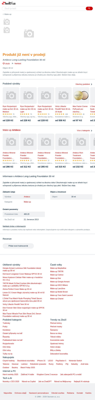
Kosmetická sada (57, 340)
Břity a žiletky (55, 350)
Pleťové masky (56, 327)
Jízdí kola (84, 364)
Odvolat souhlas (57, 393)
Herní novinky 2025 (10, 374)
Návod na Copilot (29, 381)
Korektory (6, 330)
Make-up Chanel (56, 299)
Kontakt (80, 393)
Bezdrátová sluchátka (26, 361)
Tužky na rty (7, 354)
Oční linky (7, 347)
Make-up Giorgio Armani (60, 282)
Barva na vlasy (56, 333)
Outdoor (6, 367)
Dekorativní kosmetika (59, 354)
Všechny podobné (83, 84)
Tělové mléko (55, 337)
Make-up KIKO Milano (59, 285)
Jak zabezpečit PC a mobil (70, 374)
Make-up (7, 14)
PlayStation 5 (61, 361)
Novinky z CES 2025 (11, 381)
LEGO (50, 361)
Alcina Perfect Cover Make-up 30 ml (17, 289)
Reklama (70, 393)
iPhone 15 (41, 361)
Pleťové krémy (56, 323)
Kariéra (88, 393)
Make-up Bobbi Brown (59, 292)
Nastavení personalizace (39, 393)
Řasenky (6, 337)
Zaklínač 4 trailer (27, 374)
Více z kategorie (84, 130)
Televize (6, 364)
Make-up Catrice (56, 275)
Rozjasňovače (8, 344)
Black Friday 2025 (28, 367)
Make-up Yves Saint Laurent (61, 295)
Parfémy (59, 364)
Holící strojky (55, 347)
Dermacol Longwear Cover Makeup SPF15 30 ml (22, 274)
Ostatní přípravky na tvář (12, 333)
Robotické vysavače (38, 364)
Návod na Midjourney (62, 381)
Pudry (5, 327)
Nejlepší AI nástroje (81, 381)
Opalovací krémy (57, 344)
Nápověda (8, 393)
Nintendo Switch (75, 361)
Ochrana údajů (20, 393)
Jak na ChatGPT (44, 381)
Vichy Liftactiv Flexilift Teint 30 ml (16, 304)
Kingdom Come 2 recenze (47, 374)
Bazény (15, 367)
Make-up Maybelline (58, 268)
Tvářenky (6, 323)
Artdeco (27, 197)
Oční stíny (7, 350)
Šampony (54, 330)
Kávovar (15, 364)
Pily (67, 364)
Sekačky (74, 364)
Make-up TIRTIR (56, 271)
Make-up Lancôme (57, 288)
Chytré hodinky (9, 361)
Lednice (24, 364)
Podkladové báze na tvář (12, 340)
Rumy (51, 364)
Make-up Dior (55, 278)
